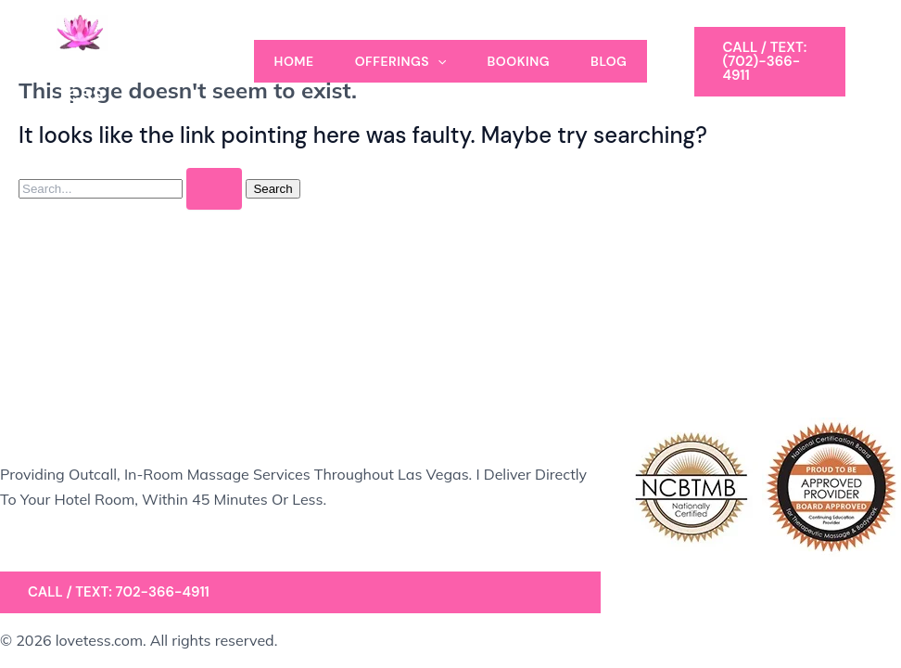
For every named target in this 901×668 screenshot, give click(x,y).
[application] (437, 61)
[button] (769, 61)
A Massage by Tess (131, 79)
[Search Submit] (214, 189)
